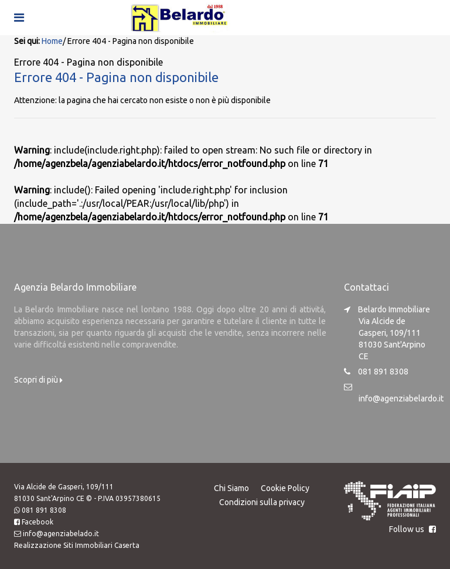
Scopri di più (38, 379)
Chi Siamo (231, 488)
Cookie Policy (285, 488)
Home (52, 41)
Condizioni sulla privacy (262, 502)
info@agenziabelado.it (61, 533)
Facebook (37, 522)
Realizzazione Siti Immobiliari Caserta (76, 545)
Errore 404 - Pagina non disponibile (116, 77)
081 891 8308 (44, 510)
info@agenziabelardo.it (401, 398)
